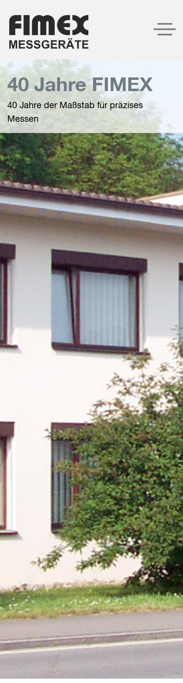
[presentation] (15, 378)
